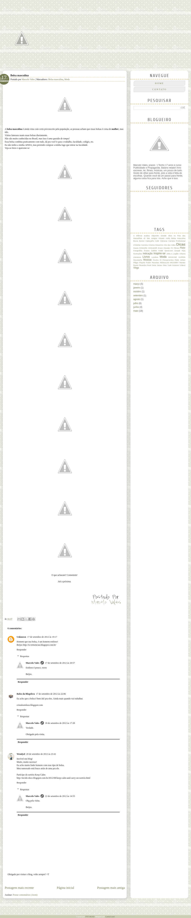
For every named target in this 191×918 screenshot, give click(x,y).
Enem (160, 248)
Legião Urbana (179, 254)
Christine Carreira (140, 245)
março (136, 284)
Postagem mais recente (19, 888)
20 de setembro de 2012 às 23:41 (41, 754)
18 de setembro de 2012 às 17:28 (60, 723)
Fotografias (137, 251)
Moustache (137, 260)
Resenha (142, 265)
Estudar (167, 248)
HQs (183, 251)
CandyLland (110, 917)
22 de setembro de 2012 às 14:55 (60, 796)
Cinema (151, 245)
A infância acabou (141, 236)
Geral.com (169, 251)
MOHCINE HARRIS (176, 257)
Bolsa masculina (55, 79)
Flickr (182, 248)
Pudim (148, 263)
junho (136, 307)
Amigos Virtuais (157, 238)
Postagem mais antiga (111, 888)
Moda (67, 79)
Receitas (155, 263)
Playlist (142, 263)
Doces (135, 248)
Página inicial (65, 888)
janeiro (136, 287)
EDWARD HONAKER (148, 248)
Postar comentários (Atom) (25, 895)
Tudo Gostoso (173, 265)
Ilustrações (137, 254)
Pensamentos (168, 260)
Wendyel (21, 754)
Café (157, 241)
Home (159, 83)
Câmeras (163, 241)
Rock (149, 265)
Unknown (21, 637)
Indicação (148, 253)
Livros (146, 256)
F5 (172, 248)
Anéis (168, 238)
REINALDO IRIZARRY (169, 263)
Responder (21, 649)
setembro (138, 295)
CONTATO (159, 89)
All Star (146, 238)
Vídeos (182, 265)
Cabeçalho (149, 241)
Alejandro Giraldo (159, 236)
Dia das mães (169, 245)
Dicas (180, 244)
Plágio (135, 263)
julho (135, 303)
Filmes (176, 248)
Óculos (155, 260)
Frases (146, 251)
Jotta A (169, 254)
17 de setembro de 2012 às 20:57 (60, 663)
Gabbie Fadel (157, 251)
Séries (159, 265)
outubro (137, 291)
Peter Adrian (180, 260)
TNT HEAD (90, 917)
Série (154, 265)
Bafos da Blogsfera (26, 694)
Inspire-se (159, 253)
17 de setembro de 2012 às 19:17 (42, 637)
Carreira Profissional (176, 241)
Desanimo (159, 245)
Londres (155, 257)
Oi (160, 260)
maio (135, 311)
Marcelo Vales (28, 79)
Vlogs (136, 267)
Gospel (177, 251)
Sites (165, 265)
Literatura (137, 257)
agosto (136, 299)
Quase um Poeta (45, 16)
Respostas (24, 656)
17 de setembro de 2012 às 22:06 (51, 694)
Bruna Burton (138, 241)
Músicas (147, 259)
